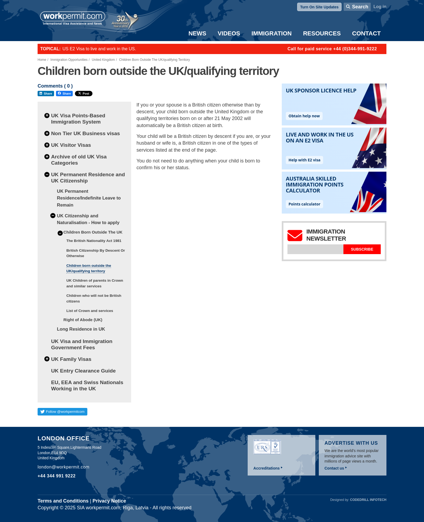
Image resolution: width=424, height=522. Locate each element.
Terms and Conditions (63, 501)
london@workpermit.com (64, 467)
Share (45, 93)
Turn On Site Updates (319, 7)
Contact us (334, 468)
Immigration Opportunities (69, 60)
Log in (379, 6)
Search (360, 6)
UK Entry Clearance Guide (83, 371)
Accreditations (266, 468)
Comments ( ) (55, 86)
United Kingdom (103, 60)
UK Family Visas (71, 359)
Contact (366, 33)
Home (42, 60)
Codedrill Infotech (368, 500)
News (197, 33)
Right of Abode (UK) (83, 319)
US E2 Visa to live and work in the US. (99, 48)
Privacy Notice (109, 501)
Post (83, 93)
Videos (229, 33)
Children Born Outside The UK (93, 232)
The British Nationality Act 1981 (93, 241)
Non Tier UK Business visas (85, 133)
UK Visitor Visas (71, 145)
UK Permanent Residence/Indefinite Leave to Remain (89, 198)
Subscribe (362, 249)
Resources (322, 33)
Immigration (271, 33)
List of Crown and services (89, 311)
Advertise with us (351, 443)
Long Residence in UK (81, 329)
